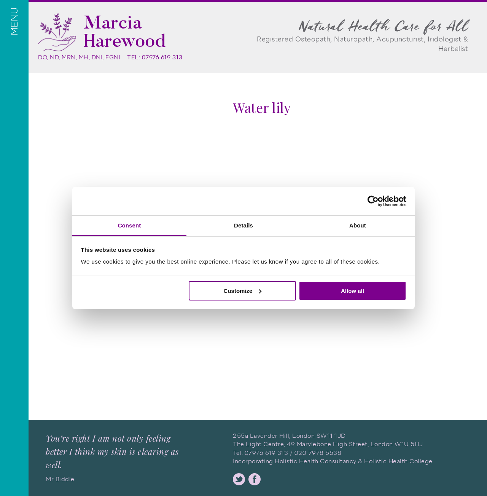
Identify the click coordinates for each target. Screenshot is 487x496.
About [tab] (357, 225)
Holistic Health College (398, 461)
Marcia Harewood (125, 31)
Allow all (352, 291)
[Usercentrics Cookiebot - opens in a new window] (373, 201)
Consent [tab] (129, 225)
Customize (243, 291)
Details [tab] (243, 225)
